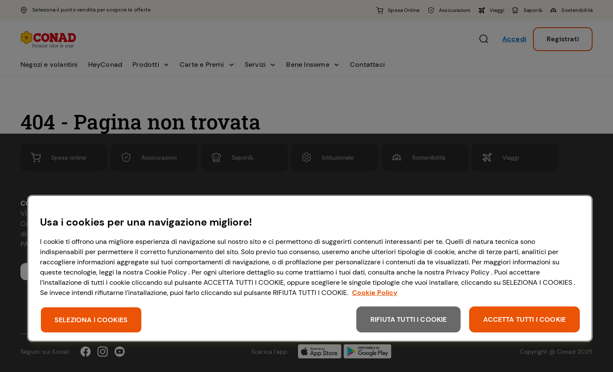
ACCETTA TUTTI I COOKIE (524, 319)
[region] (310, 268)
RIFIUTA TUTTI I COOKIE (408, 319)
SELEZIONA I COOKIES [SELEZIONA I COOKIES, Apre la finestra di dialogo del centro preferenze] (91, 319)
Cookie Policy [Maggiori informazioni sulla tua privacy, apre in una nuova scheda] (375, 292)
